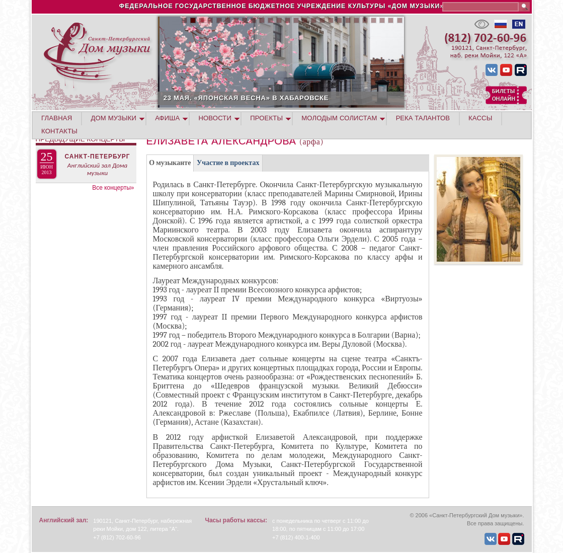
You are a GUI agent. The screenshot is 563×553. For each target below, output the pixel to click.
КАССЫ (480, 118)
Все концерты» (113, 187)
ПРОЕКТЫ (266, 118)
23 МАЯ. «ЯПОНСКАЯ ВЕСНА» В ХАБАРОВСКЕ (303, 98)
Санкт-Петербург (97, 156)
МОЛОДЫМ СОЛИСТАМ (339, 118)
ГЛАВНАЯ (56, 118)
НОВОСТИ (214, 118)
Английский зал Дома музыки (97, 169)
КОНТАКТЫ (59, 131)
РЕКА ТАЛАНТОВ (423, 118)
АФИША (167, 118)
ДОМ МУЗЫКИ (114, 118)
